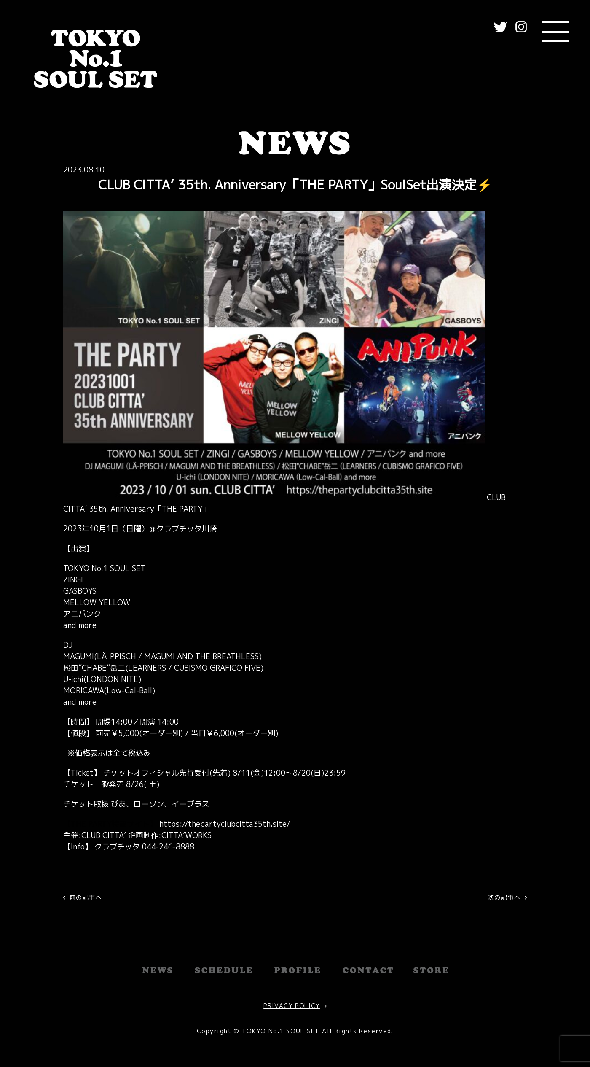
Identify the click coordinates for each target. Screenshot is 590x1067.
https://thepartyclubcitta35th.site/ (224, 824)
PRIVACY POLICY (291, 1006)
